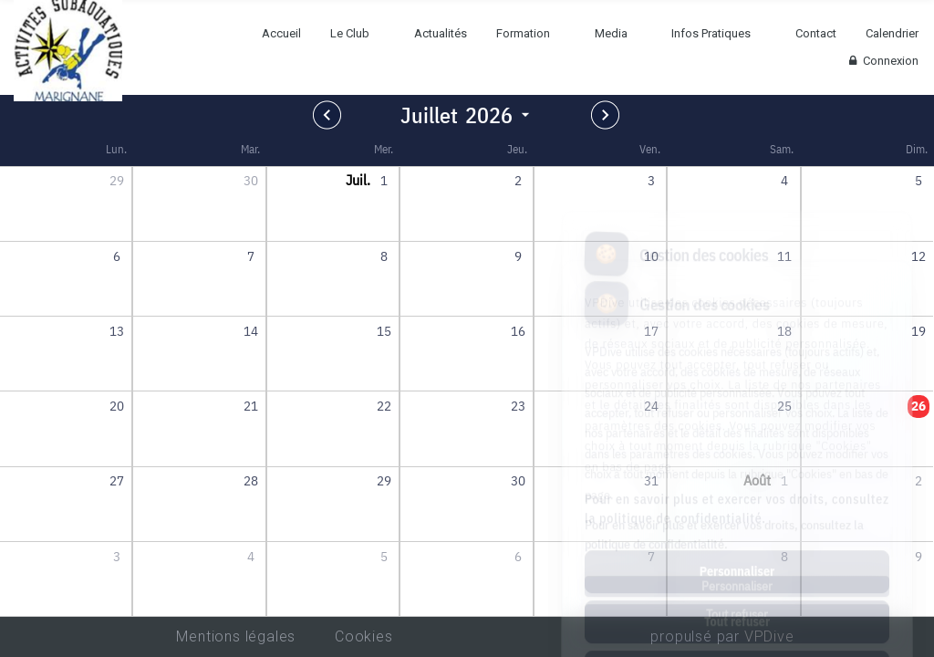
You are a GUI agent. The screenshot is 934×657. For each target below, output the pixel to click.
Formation (523, 33)
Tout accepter (736, 590)
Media (611, 33)
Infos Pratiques (711, 33)
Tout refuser (737, 540)
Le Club (349, 33)
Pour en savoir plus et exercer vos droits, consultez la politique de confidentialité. (737, 427)
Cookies (364, 636)
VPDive (769, 636)
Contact (815, 33)
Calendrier (892, 33)
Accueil (281, 33)
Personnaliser (737, 490)
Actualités (440, 33)
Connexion (881, 61)
